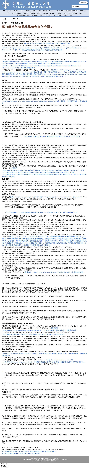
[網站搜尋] (80, 6)
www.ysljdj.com (45, 458)
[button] (83, 2)
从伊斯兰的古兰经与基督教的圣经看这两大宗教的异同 (32, 7)
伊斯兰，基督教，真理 (32, 3)
